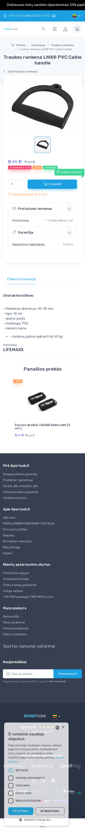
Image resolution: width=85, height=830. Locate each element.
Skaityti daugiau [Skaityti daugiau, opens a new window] (27, 761)
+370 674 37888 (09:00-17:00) (26, 16)
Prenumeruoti (67, 674)
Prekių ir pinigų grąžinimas (20, 585)
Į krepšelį (52, 184)
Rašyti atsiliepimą (15, 634)
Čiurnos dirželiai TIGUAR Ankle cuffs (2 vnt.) (42, 426)
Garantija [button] (22, 232)
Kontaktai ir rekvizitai (17, 541)
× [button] (75, 736)
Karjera (7, 553)
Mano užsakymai (14, 622)
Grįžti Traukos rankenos (20, 71)
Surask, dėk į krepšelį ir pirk (20, 486)
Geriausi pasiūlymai (15, 628)
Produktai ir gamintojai (18, 480)
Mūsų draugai (11, 547)
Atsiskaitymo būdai (16, 579)
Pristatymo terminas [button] (32, 208)
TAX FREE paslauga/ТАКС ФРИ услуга (28, 597)
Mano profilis (11, 616)
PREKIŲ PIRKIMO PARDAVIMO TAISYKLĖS (28, 523)
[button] (42, 820)
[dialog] (42, 778)
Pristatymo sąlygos (16, 573)
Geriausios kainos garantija (20, 492)
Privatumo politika (15, 529)
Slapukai (8, 535)
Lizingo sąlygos (13, 591)
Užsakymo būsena (15, 498)
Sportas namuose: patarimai (29, 646)
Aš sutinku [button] (24, 811)
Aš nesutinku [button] (59, 811)
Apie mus (9, 517)
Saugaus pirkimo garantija (20, 474)
